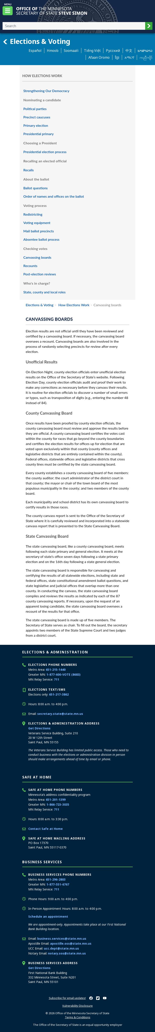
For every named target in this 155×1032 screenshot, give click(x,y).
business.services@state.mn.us (61, 938)
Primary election (35, 125)
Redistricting (32, 214)
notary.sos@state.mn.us (67, 953)
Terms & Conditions (77, 1017)
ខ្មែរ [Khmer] (117, 57)
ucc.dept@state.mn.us (61, 948)
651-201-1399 (56, 800)
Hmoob (52, 50)
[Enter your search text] (74, 26)
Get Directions (39, 728)
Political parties (35, 109)
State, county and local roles (44, 292)
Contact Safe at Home (45, 829)
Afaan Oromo (99, 57)
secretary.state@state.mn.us (60, 714)
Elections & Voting (36, 41)
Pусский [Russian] (113, 50)
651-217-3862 (59, 694)
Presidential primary (38, 134)
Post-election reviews (39, 274)
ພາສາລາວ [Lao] (145, 50)
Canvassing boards (37, 257)
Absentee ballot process (41, 239)
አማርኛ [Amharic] (129, 57)
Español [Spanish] (35, 50)
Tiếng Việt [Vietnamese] (92, 50)
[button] (148, 26)
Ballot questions (35, 188)
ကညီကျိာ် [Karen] (146, 57)
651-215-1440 (56, 670)
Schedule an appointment (48, 916)
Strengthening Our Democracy (46, 91)
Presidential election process (45, 152)
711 (56, 679)
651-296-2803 (56, 879)
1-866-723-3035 (57, 804)
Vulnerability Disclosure (77, 1006)
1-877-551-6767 (57, 884)
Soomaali (71, 50)
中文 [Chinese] (128, 50)
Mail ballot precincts (38, 231)
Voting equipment (36, 223)
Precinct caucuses (36, 117)
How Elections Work (73, 305)
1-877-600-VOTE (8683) (63, 674)
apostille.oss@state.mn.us (70, 943)
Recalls (28, 170)
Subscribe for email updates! (67, 998)
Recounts (30, 266)
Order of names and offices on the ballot (53, 196)
